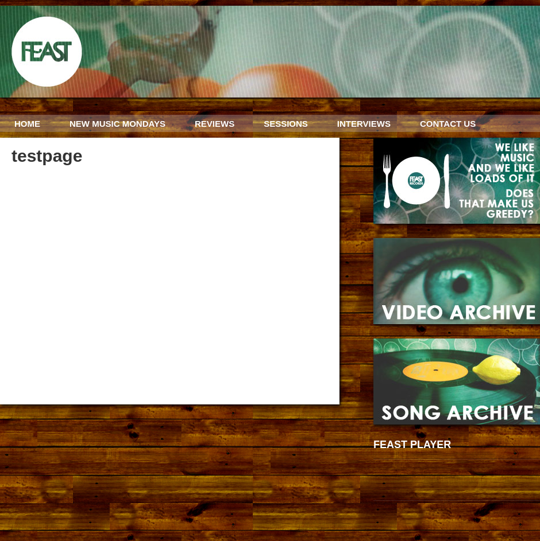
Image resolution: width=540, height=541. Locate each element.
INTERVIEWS (364, 124)
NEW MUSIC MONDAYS (117, 124)
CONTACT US (448, 124)
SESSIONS (286, 124)
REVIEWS (214, 124)
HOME (27, 124)
